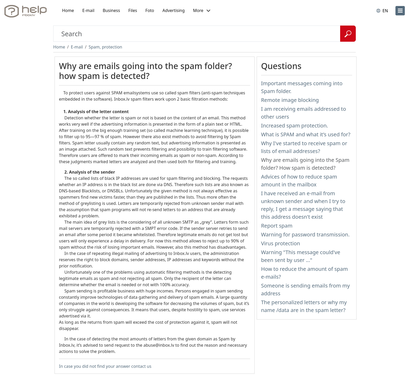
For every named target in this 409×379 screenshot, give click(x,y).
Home (68, 10)
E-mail (88, 10)
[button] (201, 10)
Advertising (174, 10)
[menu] (400, 10)
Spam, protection (105, 47)
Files (132, 10)
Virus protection (280, 243)
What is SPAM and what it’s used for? (306, 134)
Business (111, 10)
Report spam (277, 225)
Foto (149, 10)
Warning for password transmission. (305, 234)
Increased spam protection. (294, 125)
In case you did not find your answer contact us (105, 366)
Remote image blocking (290, 99)
